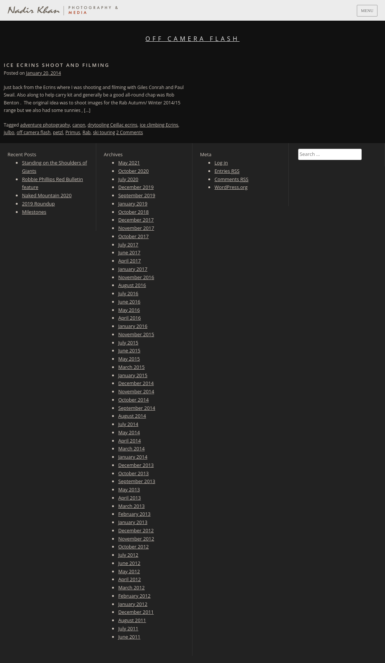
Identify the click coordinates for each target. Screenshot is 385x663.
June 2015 (129, 350)
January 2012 (132, 604)
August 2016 (132, 285)
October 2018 (133, 211)
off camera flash (33, 132)
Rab (86, 132)
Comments (231, 179)
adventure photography (45, 125)
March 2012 (131, 587)
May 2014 (129, 432)
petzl (58, 132)
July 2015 (128, 342)
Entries (226, 171)
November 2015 (136, 334)
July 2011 (128, 628)
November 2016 (136, 277)
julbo (9, 132)
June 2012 (129, 563)
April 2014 (129, 440)
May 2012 (129, 571)
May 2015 (129, 358)
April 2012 (129, 579)
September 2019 (136, 195)
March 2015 (131, 367)
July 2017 (128, 244)
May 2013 (129, 489)
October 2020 (133, 171)
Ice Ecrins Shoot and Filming (56, 65)
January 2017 (132, 269)
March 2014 (131, 448)
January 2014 (132, 456)
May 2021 (129, 162)
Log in (221, 162)
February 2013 (134, 513)
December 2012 (135, 530)
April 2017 (129, 260)
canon (78, 125)
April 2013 (129, 497)
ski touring (104, 132)
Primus (72, 132)
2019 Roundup (38, 203)
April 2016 (129, 317)
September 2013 (136, 481)
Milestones (34, 211)
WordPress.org (230, 187)
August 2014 (132, 415)
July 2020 (128, 179)
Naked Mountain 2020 (46, 195)
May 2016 (129, 310)
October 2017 (133, 236)
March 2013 (131, 506)
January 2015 (132, 375)
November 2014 (136, 391)
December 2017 (135, 219)
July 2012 (128, 554)
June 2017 (129, 252)
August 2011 (132, 620)
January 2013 (132, 522)
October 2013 (133, 473)
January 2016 (132, 326)
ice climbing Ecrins (159, 125)
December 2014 (135, 383)
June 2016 (129, 301)
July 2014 (128, 424)
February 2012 (134, 595)
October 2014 (133, 399)
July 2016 (128, 293)
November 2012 (136, 538)
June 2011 (129, 636)
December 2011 (135, 612)
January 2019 (132, 203)
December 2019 (135, 187)
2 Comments (129, 132)
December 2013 (135, 465)
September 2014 (136, 408)
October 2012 (133, 546)
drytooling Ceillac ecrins (112, 125)
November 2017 (136, 228)
